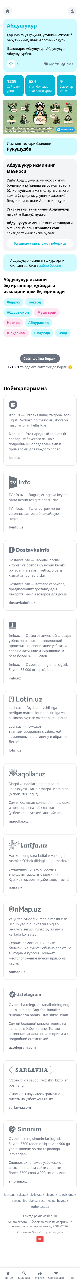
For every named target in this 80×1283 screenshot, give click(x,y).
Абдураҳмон (18, 312)
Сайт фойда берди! (40, 358)
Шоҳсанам (16, 333)
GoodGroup (40, 1232)
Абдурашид (38, 322)
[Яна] (72, 1275)
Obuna (22, 1232)
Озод (62, 333)
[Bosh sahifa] (7, 11)
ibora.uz (9, 1195)
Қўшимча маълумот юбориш (40, 243)
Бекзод (35, 302)
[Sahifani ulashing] (72, 11)
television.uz (67, 1195)
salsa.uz (22, 1195)
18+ (39, 1239)
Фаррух (13, 302)
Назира (13, 322)
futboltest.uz (40, 1207)
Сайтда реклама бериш (40, 1216)
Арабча (54, 64)
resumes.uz (47, 1201)
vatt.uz (16, 1201)
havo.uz (62, 1201)
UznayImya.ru (34, 214)
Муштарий (47, 312)
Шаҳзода (42, 333)
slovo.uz (51, 1195)
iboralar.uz (30, 1201)
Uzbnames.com (46, 228)
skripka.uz (37, 1195)
